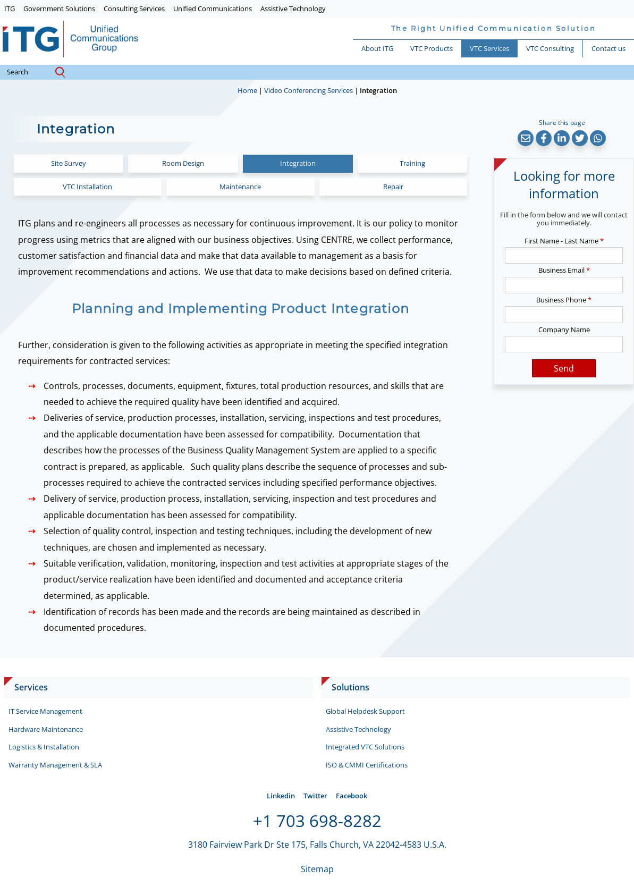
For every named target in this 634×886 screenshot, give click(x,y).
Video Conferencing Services (308, 90)
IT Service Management (45, 711)
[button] (526, 138)
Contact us (608, 48)
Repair (393, 186)
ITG (9, 8)
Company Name (564, 329)
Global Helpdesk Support (365, 711)
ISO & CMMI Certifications (367, 765)
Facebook (351, 795)
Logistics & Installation (44, 747)
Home (247, 90)
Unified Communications (212, 8)
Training (412, 163)
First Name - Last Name (564, 241)
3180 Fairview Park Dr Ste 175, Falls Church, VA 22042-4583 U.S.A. (317, 844)
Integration (298, 163)
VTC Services (489, 48)
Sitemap (317, 869)
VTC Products (431, 48)
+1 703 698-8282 (317, 820)
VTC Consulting (550, 48)
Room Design (183, 163)
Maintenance (240, 186)
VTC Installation (87, 186)
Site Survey (68, 163)
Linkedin (281, 795)
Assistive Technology (293, 8)
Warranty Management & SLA (55, 765)
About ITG (377, 48)
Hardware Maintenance (46, 729)
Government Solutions (59, 8)
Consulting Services (134, 8)
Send (564, 368)
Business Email (564, 270)
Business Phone (563, 300)
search (25, 72)
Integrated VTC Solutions (365, 747)
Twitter (315, 795)
